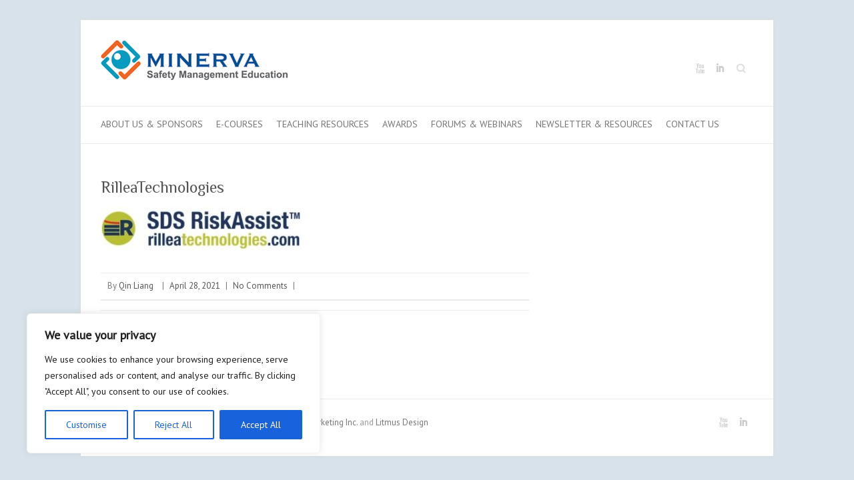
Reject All (173, 425)
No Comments (260, 285)
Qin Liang (136, 285)
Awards (400, 124)
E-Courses (239, 124)
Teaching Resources (322, 124)
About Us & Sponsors (152, 124)
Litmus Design (402, 422)
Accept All (261, 425)
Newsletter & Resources (594, 124)
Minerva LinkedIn (720, 69)
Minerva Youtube (700, 69)
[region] (173, 383)
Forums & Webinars (476, 124)
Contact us (692, 124)
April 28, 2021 (194, 285)
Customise (86, 425)
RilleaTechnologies (162, 187)
